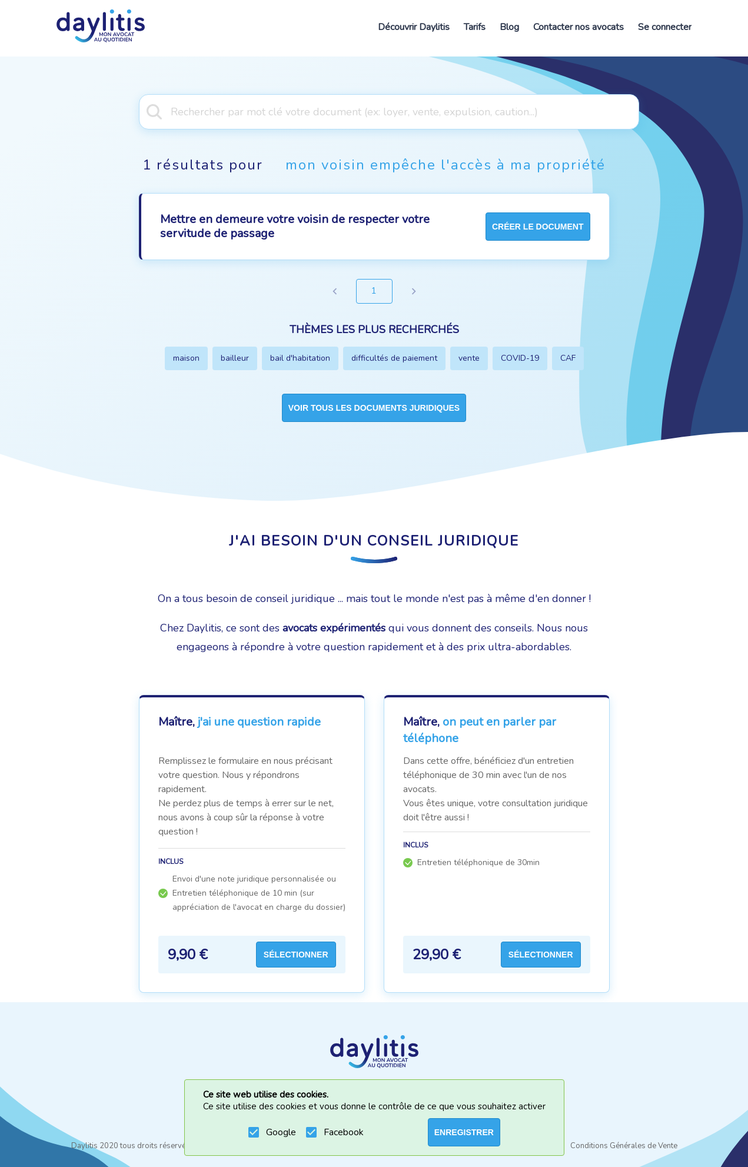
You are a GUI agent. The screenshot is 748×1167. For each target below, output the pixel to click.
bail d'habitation (300, 358)
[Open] (633, 110)
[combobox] (374, 111)
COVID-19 (520, 358)
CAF (568, 358)
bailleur (235, 358)
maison (186, 358)
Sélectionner (296, 954)
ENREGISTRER (464, 1132)
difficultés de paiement (394, 358)
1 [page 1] (374, 291)
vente (469, 358)
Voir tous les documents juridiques (374, 408)
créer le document (538, 226)
